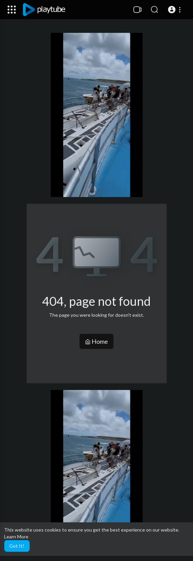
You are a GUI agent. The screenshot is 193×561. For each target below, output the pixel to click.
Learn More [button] (16, 536)
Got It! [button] (16, 546)
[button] (175, 9)
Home (96, 341)
